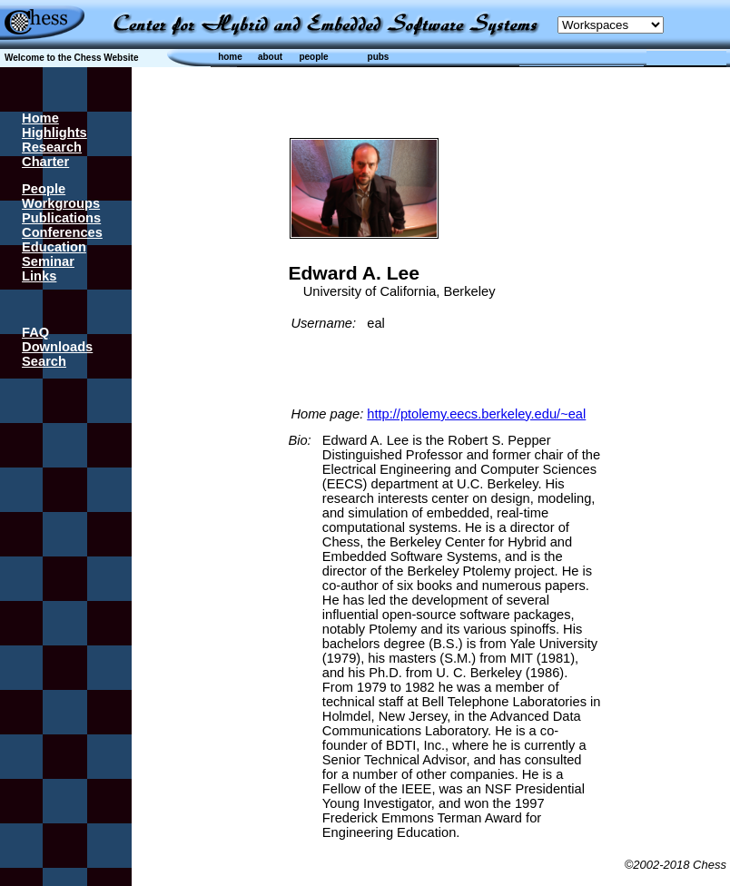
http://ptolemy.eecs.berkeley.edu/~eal (476, 414)
